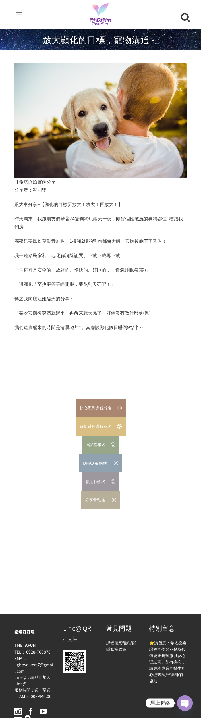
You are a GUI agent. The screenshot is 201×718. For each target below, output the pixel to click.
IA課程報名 (100, 444)
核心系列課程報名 (101, 408)
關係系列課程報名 (101, 426)
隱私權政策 (116, 649)
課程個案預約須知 (122, 643)
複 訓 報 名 (100, 481)
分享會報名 (100, 500)
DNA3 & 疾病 (100, 463)
